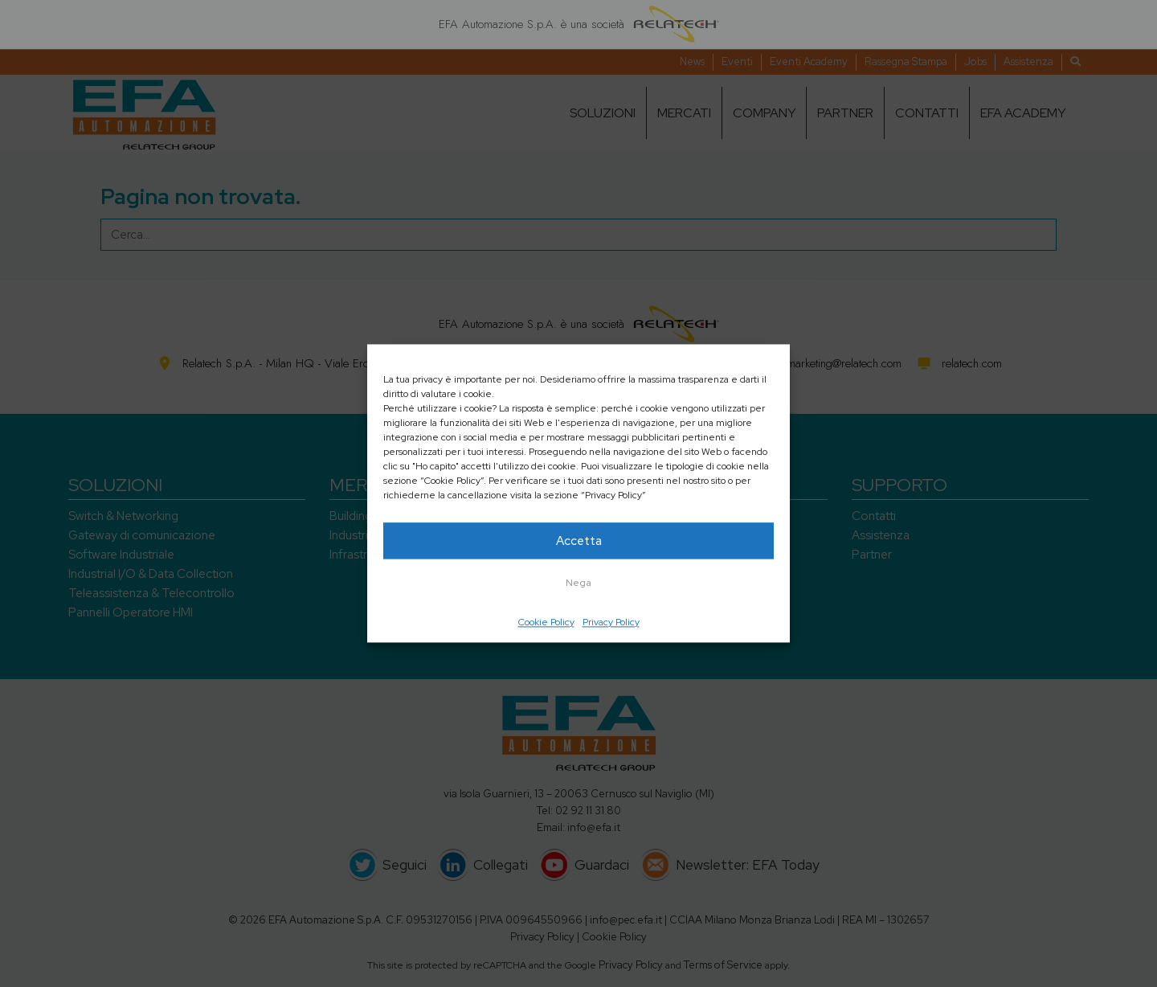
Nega (578, 582)
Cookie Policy (546, 622)
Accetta (579, 541)
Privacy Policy (611, 622)
